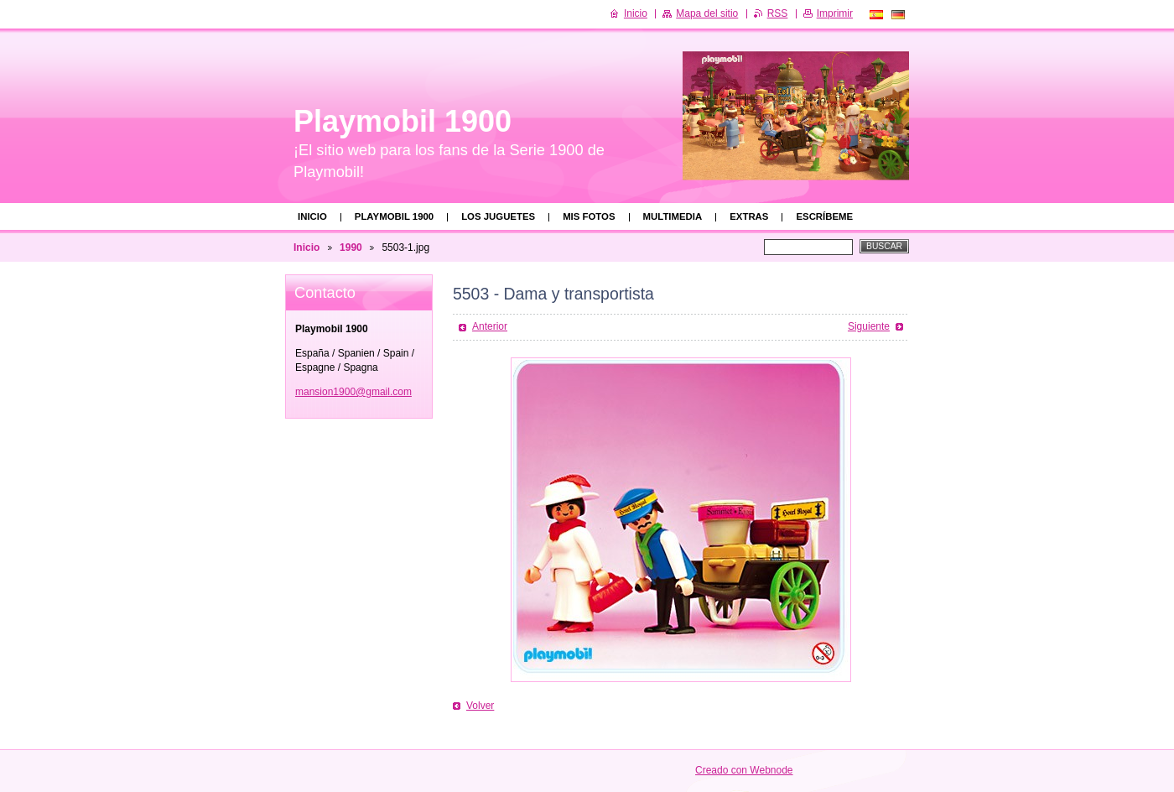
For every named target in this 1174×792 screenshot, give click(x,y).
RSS (777, 13)
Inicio (312, 216)
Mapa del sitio (707, 13)
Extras (749, 216)
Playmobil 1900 (394, 216)
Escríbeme (824, 216)
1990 (351, 247)
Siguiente (869, 326)
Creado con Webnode (744, 770)
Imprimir (835, 13)
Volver (480, 705)
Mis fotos (589, 216)
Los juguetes (498, 216)
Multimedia (673, 216)
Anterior (489, 326)
